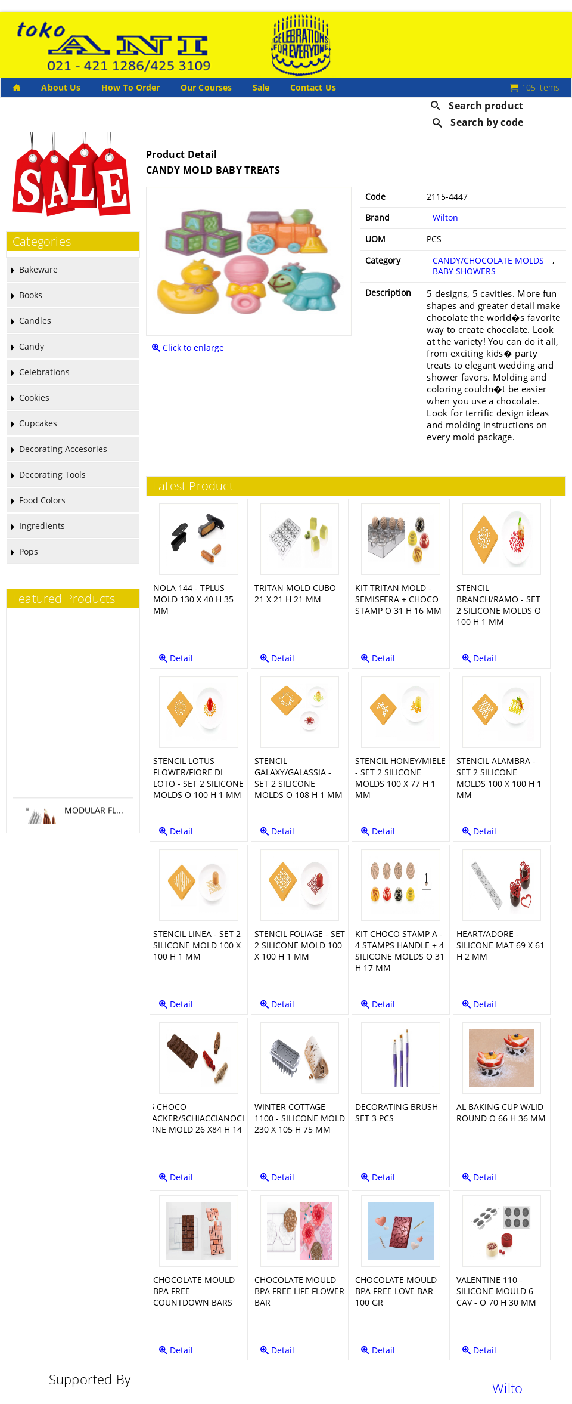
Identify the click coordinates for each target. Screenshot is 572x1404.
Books (30, 295)
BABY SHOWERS (464, 271)
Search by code (478, 122)
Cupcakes (38, 423)
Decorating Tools (52, 474)
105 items (534, 87)
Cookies (34, 397)
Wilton (445, 217)
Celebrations (44, 372)
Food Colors (42, 500)
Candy (31, 346)
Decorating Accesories (63, 448)
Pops (28, 551)
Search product (477, 105)
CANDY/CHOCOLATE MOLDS (488, 260)
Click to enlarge (188, 347)
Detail (176, 658)
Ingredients (42, 525)
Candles (35, 320)
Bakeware (38, 269)
